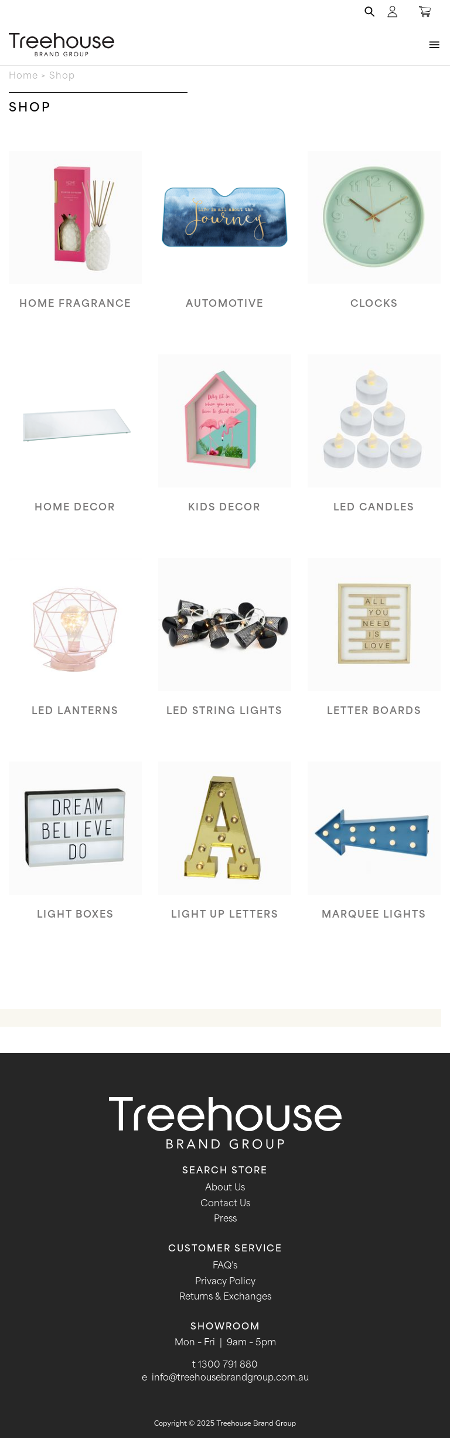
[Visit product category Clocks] (374, 239)
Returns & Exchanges (225, 1297)
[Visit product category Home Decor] (75, 443)
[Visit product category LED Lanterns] (75, 646)
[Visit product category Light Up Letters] (224, 850)
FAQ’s (225, 1266)
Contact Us (225, 1204)
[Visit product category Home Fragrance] (75, 239)
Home (23, 76)
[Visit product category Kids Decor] (224, 443)
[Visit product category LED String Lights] (224, 646)
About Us (225, 1188)
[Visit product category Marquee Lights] (374, 850)
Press (225, 1219)
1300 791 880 (228, 1365)
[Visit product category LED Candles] (374, 443)
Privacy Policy (225, 1282)
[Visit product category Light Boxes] (75, 850)
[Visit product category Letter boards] (374, 646)
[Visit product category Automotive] (224, 239)
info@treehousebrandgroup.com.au (230, 1378)
